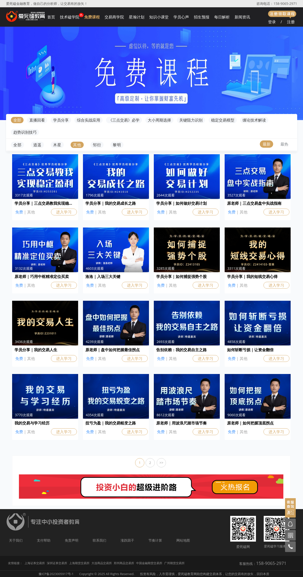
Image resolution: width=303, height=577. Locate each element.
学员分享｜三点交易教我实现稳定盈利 (45, 203)
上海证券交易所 (35, 563)
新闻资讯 (242, 17)
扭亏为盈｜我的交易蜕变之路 (110, 423)
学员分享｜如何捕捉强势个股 (181, 276)
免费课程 (92, 17)
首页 (51, 17)
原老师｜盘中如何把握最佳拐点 (112, 349)
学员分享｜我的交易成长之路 (110, 203)
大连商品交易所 (101, 563)
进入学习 (64, 212)
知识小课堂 (159, 17)
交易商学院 (114, 17)
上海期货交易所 (79, 563)
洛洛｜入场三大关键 (102, 276)
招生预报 (201, 17)
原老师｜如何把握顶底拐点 (250, 423)
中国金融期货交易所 (149, 563)
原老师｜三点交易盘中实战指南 (254, 203)
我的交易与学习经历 (32, 423)
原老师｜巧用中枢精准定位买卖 (42, 276)
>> (161, 462)
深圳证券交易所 (57, 563)
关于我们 (16, 540)
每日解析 (222, 17)
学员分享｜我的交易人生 (36, 349)
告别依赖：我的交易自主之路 (181, 349)
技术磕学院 (69, 17)
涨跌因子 (127, 540)
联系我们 (99, 540)
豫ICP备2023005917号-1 (56, 574)
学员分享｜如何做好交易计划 (181, 203)
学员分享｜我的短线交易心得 (252, 276)
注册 (291, 21)
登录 (272, 21)
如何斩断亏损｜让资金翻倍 (250, 349)
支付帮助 (43, 540)
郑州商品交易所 (124, 563)
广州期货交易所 (174, 563)
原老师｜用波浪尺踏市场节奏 (181, 423)
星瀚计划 (136, 17)
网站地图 (183, 540)
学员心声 (181, 17)
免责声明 (71, 540)
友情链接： (15, 563)
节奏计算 (155, 540)
